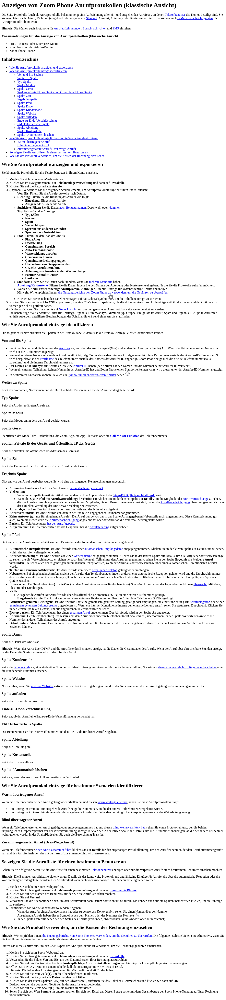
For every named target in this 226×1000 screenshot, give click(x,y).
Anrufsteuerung (99, 527)
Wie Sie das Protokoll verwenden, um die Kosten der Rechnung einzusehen (56, 156)
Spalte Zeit (24, 95)
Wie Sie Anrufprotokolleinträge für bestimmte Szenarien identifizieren (53, 138)
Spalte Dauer (25, 106)
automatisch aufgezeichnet (86, 488)
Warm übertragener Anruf (33, 141)
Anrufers (64, 348)
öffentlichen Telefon (104, 570)
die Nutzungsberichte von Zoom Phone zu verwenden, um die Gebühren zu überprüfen (112, 292)
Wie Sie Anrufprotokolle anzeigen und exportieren (41, 67)
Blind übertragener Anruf (33, 145)
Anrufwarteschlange (195, 498)
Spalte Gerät (25, 88)
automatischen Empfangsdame (104, 548)
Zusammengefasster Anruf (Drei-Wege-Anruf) (46, 148)
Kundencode (22, 667)
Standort (91, 18)
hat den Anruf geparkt (61, 523)
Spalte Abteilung (27, 127)
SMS (116, 28)
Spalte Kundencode (29, 110)
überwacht (200, 584)
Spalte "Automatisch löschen (35, 134)
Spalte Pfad (24, 103)
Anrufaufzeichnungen (67, 28)
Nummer (114, 207)
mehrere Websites (42, 686)
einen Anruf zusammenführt (53, 849)
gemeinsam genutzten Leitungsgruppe (33, 605)
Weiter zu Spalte (27, 78)
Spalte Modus (26, 85)
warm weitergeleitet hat (112, 802)
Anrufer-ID (80, 366)
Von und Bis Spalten (30, 74)
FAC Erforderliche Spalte (33, 124)
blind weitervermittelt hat (129, 827)
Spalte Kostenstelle (29, 131)
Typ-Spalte (24, 81)
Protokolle (118, 956)
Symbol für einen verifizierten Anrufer (92, 375)
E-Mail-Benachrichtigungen (195, 18)
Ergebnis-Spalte (27, 99)
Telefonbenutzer (175, 14)
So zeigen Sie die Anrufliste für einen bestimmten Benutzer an (48, 152)
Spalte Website (26, 113)
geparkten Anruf (79, 612)
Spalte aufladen (27, 117)
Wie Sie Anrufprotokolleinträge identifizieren (38, 71)
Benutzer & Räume (124, 890)
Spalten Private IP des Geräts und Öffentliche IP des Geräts (54, 92)
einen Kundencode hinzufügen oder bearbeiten (187, 667)
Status (134, 495)
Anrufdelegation (200, 602)
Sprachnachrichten (94, 28)
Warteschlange (82, 556)
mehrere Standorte (100, 281)
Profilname (47, 359)
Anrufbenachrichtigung (175, 502)
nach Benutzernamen (72, 207)
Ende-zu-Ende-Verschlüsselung (37, 120)
